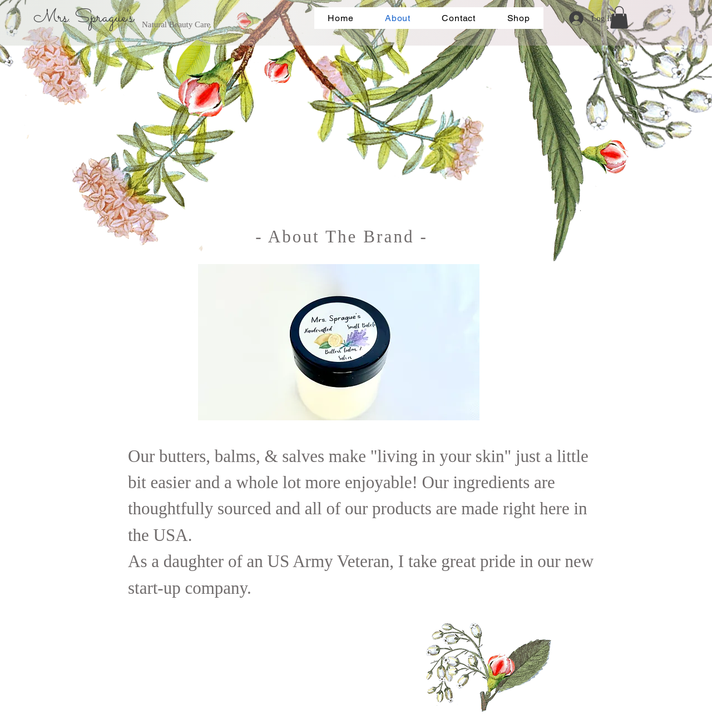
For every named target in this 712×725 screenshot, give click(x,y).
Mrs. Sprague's (83, 17)
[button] (619, 17)
